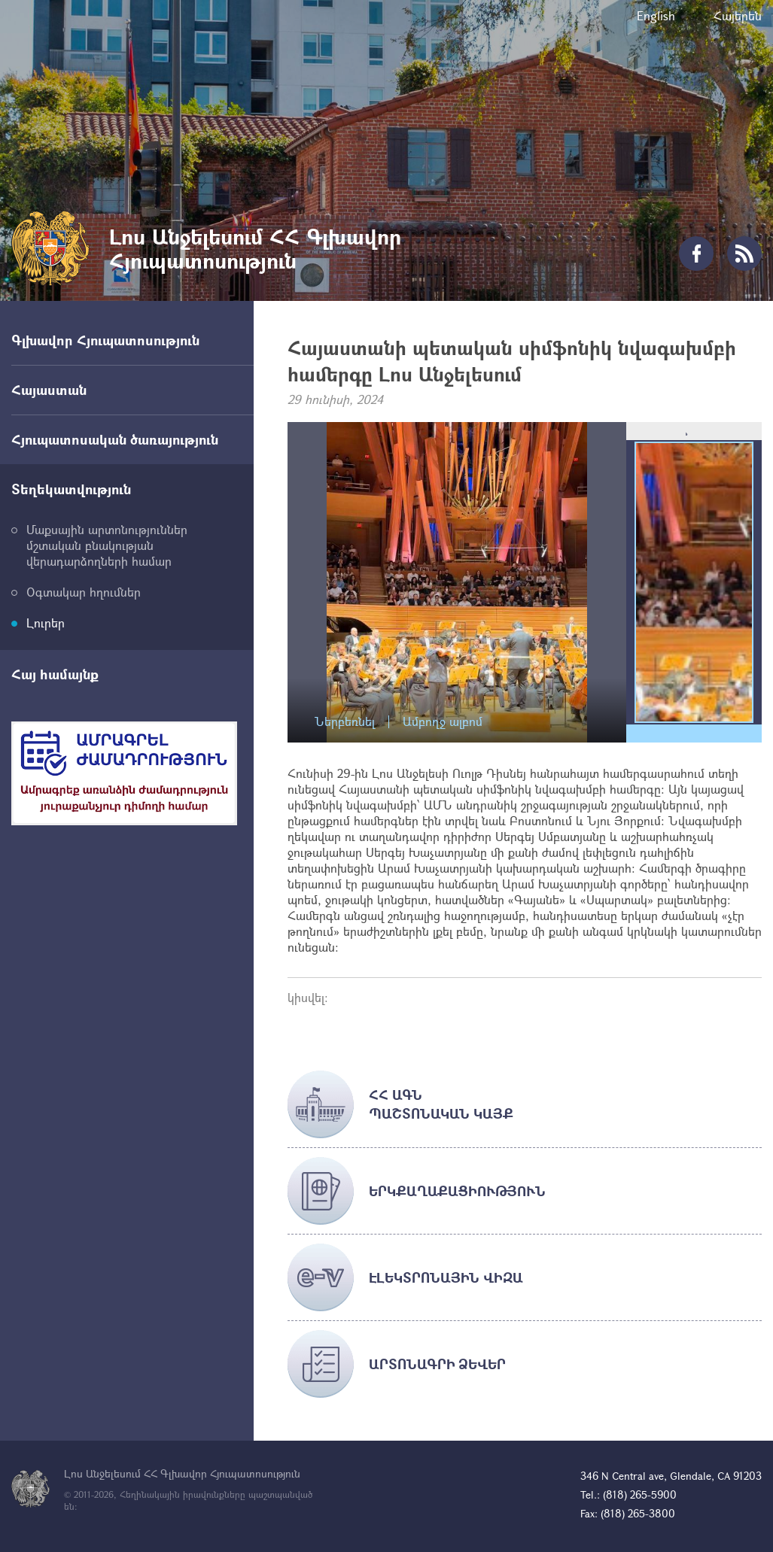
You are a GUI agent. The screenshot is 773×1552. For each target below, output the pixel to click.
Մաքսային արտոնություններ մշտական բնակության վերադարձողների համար (106, 545)
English (656, 15)
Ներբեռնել (345, 721)
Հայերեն (738, 15)
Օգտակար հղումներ (83, 592)
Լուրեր (45, 622)
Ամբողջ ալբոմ (442, 721)
